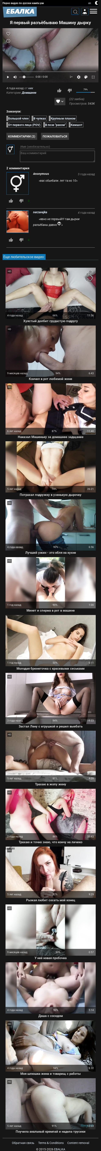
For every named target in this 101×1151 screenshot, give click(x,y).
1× (71, 76)
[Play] (8, 77)
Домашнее (29, 92)
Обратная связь (23, 1143)
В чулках (40, 118)
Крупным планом (63, 118)
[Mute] (15, 77)
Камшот (76, 124)
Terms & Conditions (51, 1143)
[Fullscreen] (93, 77)
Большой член (18, 118)
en (89, 3)
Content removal (78, 1143)
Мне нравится (59, 90)
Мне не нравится (69, 90)
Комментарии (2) (21, 136)
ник (30, 88)
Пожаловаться (55, 136)
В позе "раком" (55, 124)
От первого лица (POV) (24, 124)
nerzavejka (40, 212)
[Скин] (86, 77)
